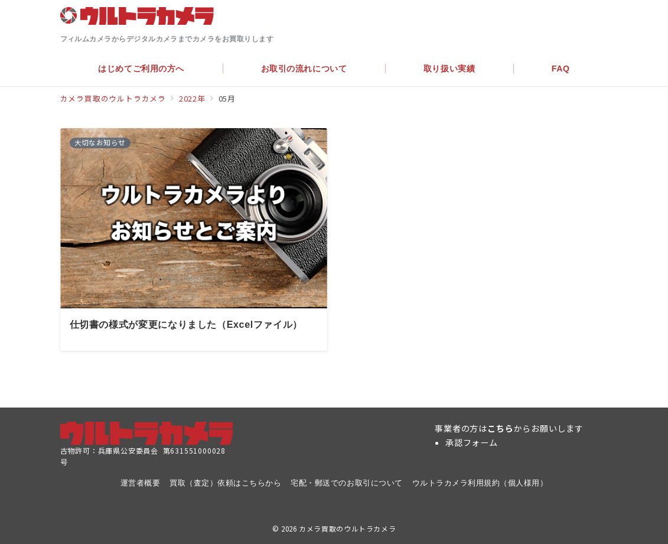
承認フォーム (471, 442)
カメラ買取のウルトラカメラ (347, 528)
